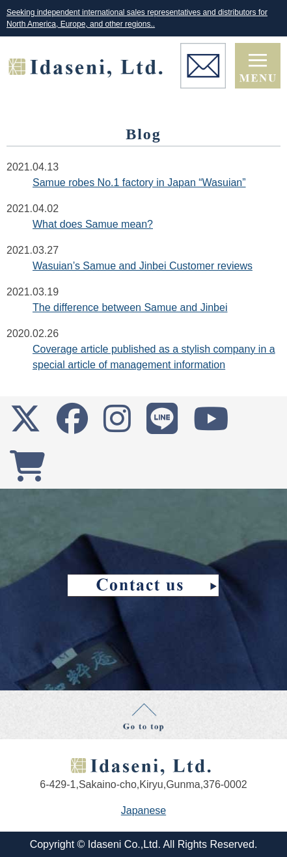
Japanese (143, 810)
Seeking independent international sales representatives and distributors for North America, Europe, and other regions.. (137, 18)
